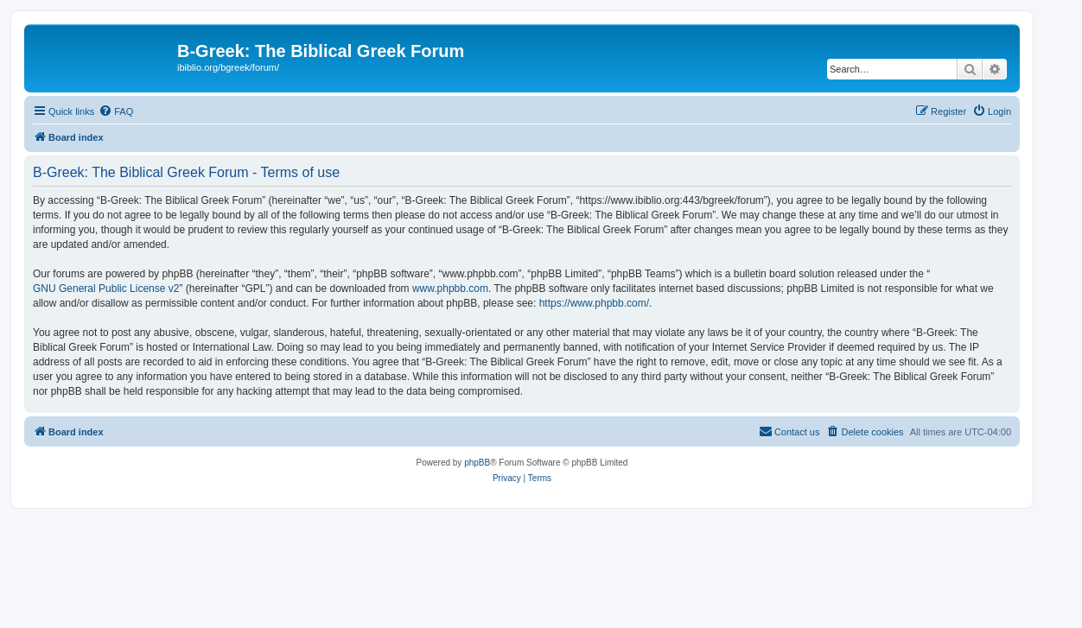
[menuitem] (116, 111)
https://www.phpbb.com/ (594, 303)
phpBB (477, 462)
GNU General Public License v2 (106, 288)
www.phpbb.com (450, 288)
